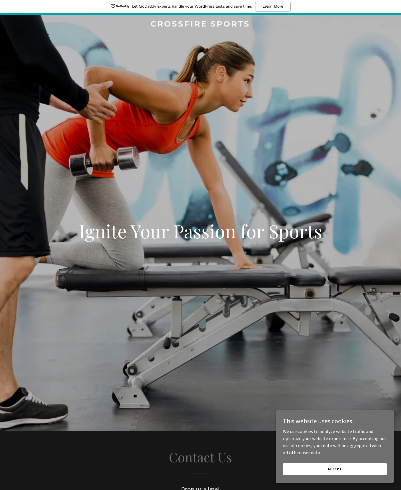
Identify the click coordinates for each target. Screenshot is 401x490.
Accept (335, 469)
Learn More (273, 6)
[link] (200, 25)
